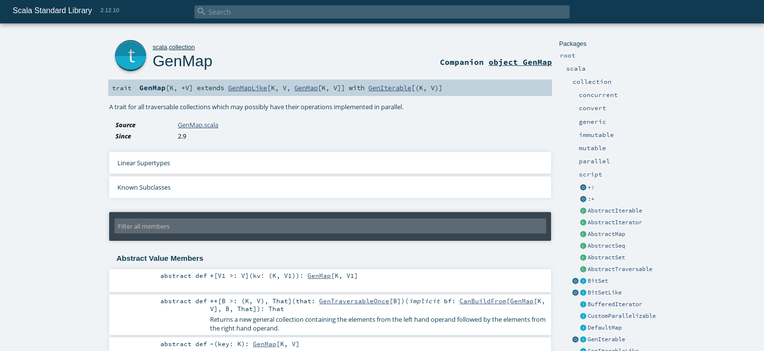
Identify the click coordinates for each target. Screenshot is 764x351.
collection (182, 47)
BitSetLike (605, 292)
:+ (591, 198)
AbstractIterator (615, 222)
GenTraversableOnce (354, 301)
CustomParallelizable (622, 315)
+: (591, 187)
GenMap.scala (198, 124)
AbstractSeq (606, 245)
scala (160, 47)
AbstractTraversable (620, 269)
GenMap (182, 61)
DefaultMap (605, 327)
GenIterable (606, 339)
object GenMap (520, 62)
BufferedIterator (615, 304)
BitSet (598, 280)
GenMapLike (247, 87)
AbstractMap (606, 234)
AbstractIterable (615, 210)
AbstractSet (606, 257)
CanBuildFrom (482, 301)
